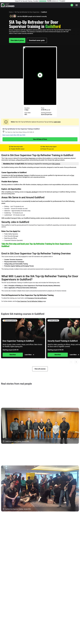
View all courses (40, 369)
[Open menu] (76, 5)
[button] (76, 362)
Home (11, 12)
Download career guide (37, 40)
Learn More (29, 354)
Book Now (13, 354)
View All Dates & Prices (40, 139)
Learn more (57, 122)
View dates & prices (17, 40)
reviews (51, 1)
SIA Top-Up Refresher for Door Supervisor (27, 12)
